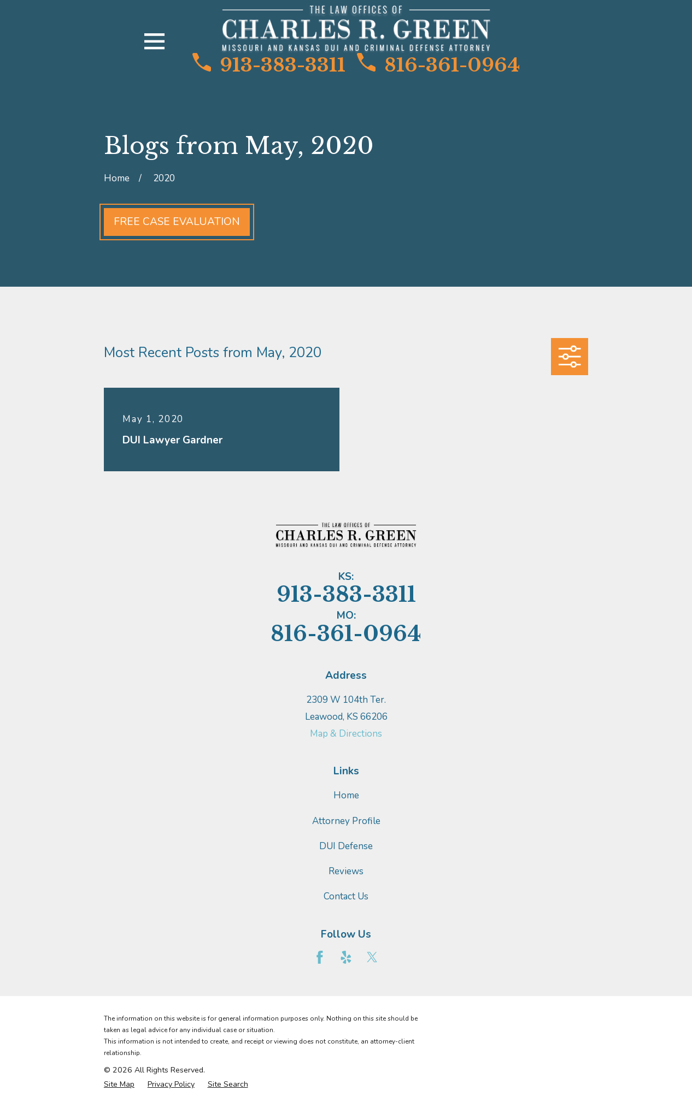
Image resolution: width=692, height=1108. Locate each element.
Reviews (346, 871)
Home (346, 795)
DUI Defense (346, 846)
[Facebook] (319, 957)
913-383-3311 (268, 65)
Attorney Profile (346, 821)
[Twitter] (372, 957)
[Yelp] (346, 957)
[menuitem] (119, 1084)
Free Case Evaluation (177, 222)
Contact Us (346, 896)
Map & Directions (346, 733)
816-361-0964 (438, 65)
